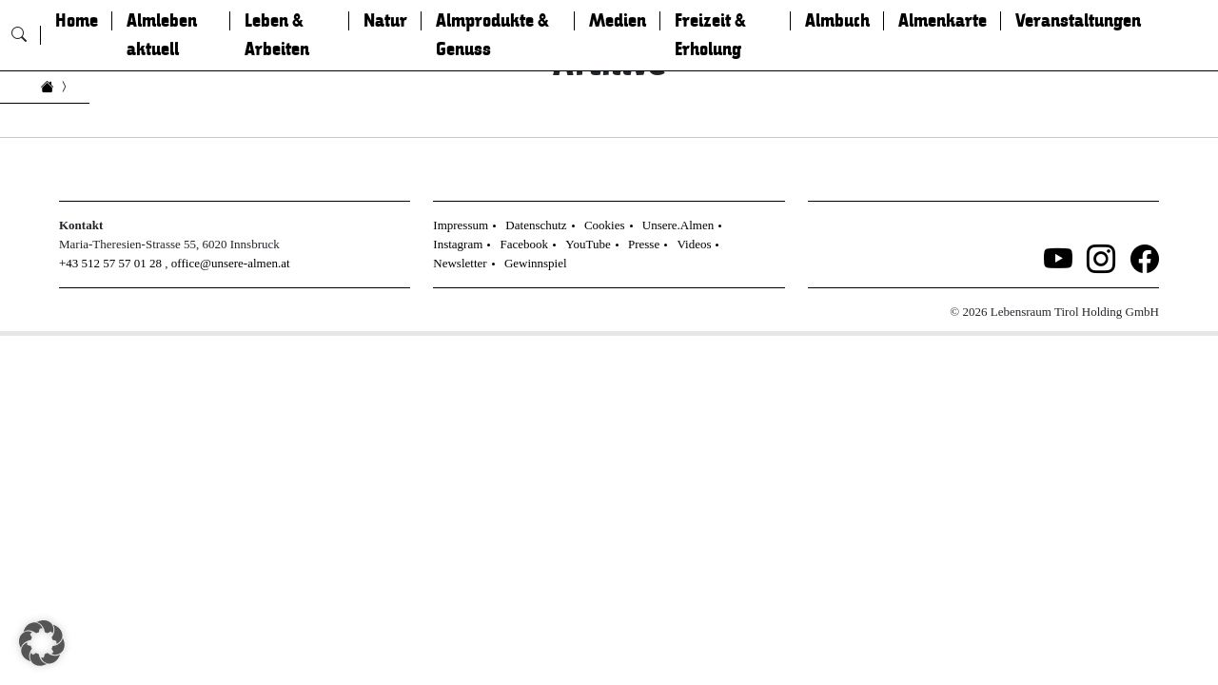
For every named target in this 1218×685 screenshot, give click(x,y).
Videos (694, 244)
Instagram (457, 244)
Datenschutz (535, 225)
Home (76, 21)
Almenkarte (942, 21)
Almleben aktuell (162, 35)
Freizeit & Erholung (710, 35)
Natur (385, 21)
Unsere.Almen (678, 225)
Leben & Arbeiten (277, 35)
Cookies (604, 225)
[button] (42, 643)
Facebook (525, 244)
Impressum (460, 225)
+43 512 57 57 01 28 (110, 263)
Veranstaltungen (1078, 21)
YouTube (587, 244)
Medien (617, 21)
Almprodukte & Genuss (492, 35)
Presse (643, 244)
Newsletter (459, 263)
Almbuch (837, 21)
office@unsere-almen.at (230, 263)
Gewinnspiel (535, 263)
